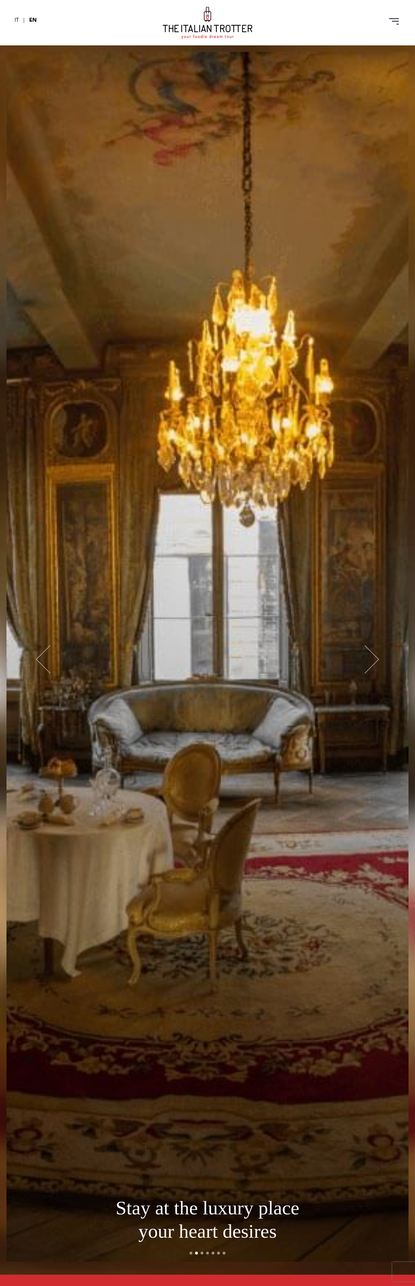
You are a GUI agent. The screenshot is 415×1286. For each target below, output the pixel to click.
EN (33, 20)
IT (17, 20)
